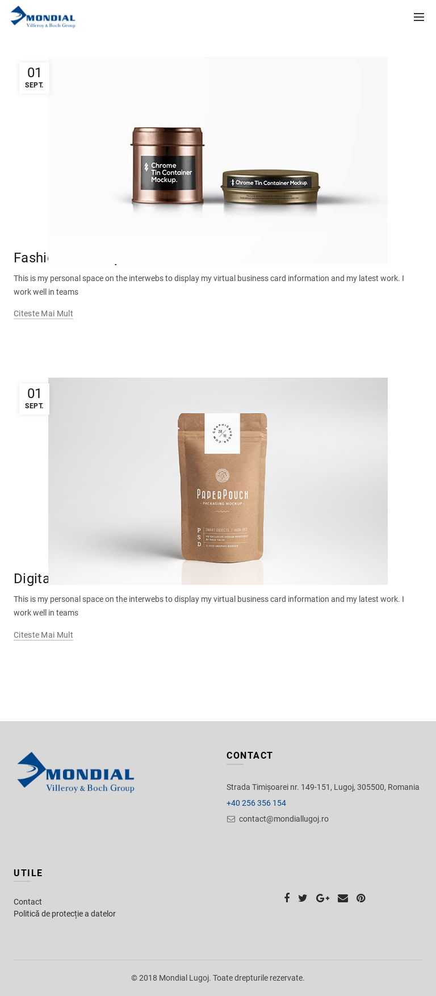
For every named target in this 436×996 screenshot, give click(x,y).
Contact (28, 901)
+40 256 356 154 (256, 802)
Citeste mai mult (43, 313)
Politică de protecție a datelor (65, 913)
